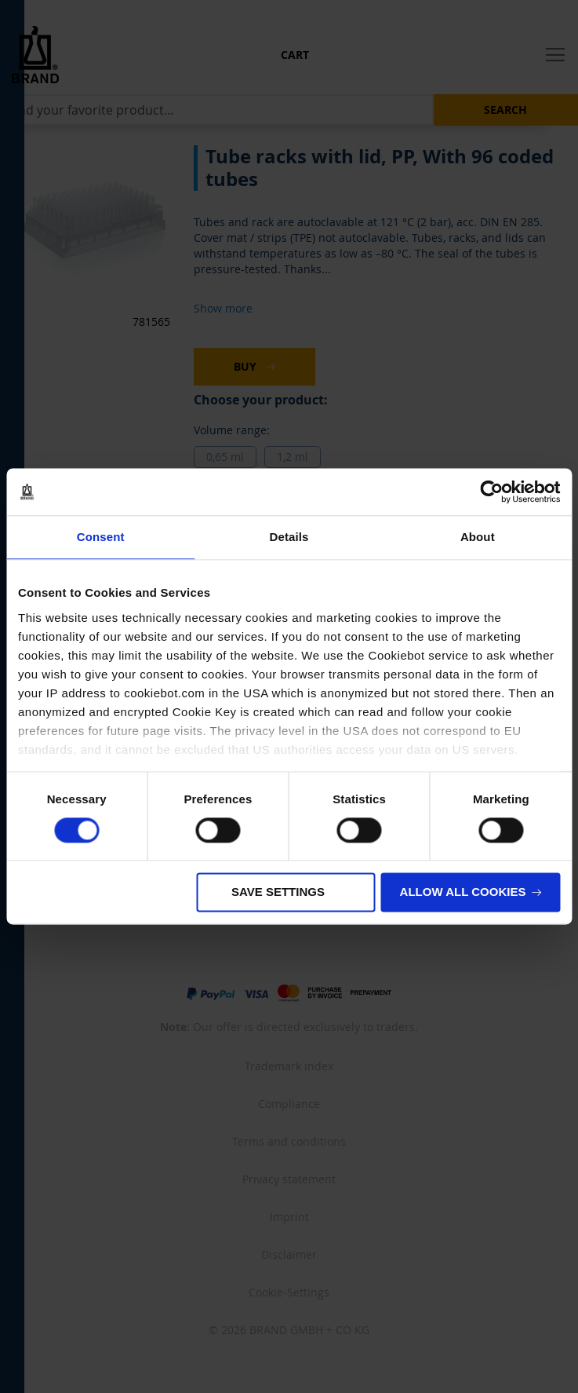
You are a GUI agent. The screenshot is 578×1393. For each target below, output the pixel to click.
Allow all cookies (463, 892)
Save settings (278, 892)
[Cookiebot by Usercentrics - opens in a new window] (491, 491)
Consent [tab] (101, 536)
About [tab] (477, 536)
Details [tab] (289, 536)
